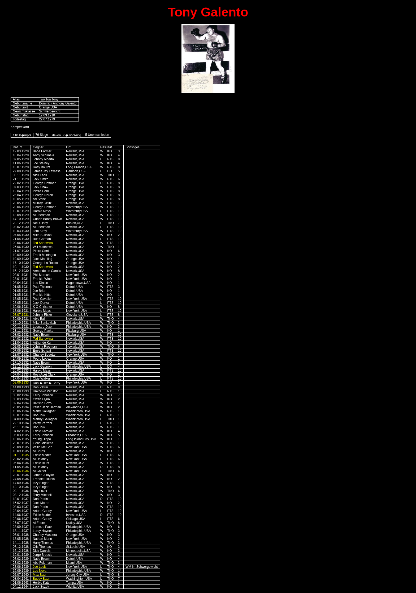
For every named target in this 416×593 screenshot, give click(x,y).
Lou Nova (39, 571)
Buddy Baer (41, 579)
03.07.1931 (21, 315)
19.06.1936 (21, 471)
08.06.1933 (21, 382)
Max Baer (39, 575)
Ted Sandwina (43, 243)
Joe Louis (39, 567)
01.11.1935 (21, 455)
